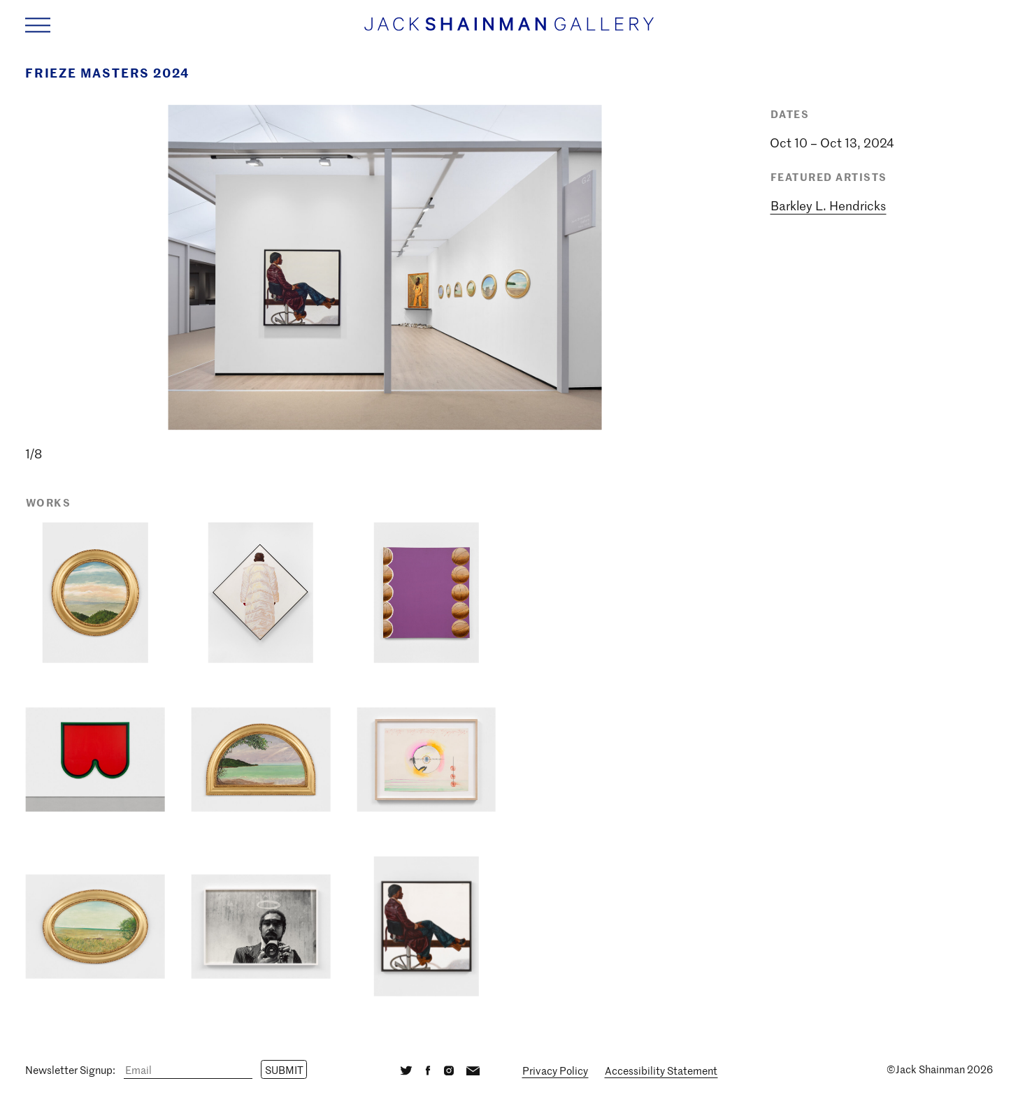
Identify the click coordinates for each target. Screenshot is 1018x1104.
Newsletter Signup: (70, 1070)
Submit (284, 1070)
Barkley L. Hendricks (828, 205)
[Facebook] (428, 1069)
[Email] (188, 1070)
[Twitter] (406, 1069)
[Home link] (509, 31)
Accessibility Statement (661, 1070)
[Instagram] (448, 1069)
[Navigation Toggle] (37, 24)
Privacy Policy (555, 1070)
